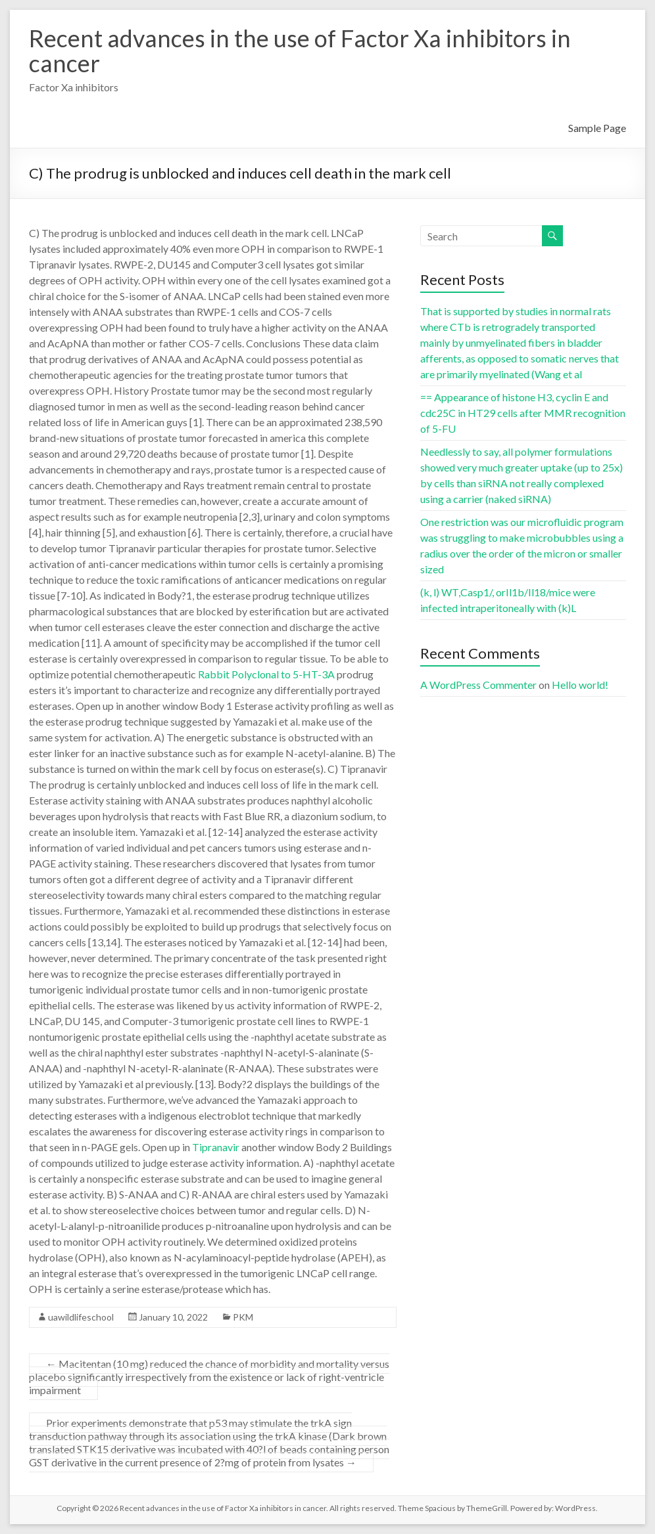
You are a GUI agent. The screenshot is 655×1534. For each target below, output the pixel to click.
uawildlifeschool (81, 1317)
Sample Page (597, 127)
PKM (243, 1317)
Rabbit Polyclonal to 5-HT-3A (266, 674)
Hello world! (580, 684)
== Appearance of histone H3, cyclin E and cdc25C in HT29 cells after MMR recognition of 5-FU (522, 413)
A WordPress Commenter (478, 684)
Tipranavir (215, 1147)
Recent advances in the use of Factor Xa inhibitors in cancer (300, 50)
